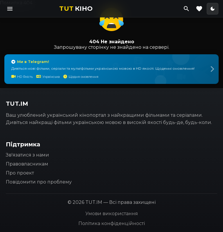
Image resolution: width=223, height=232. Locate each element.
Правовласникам (27, 164)
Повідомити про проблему (39, 182)
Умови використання (111, 213)
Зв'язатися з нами (27, 155)
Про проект (20, 173)
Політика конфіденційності (111, 223)
